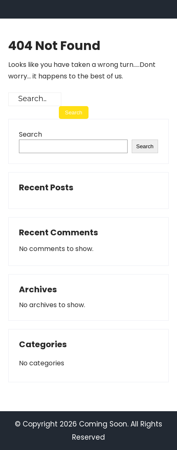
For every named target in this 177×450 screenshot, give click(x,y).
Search (30, 134)
